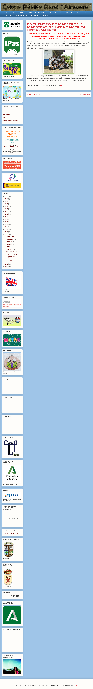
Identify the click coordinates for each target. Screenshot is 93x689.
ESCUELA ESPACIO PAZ (10, 121)
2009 (6, 264)
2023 (6, 201)
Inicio (60, 94)
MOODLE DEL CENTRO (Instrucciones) (40, 12)
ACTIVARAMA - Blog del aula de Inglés (75, 12)
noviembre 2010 (11, 236)
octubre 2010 (11, 239)
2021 (6, 206)
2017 (6, 216)
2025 (6, 196)
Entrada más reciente (34, 94)
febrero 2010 (10, 249)
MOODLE (22, 12)
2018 (6, 214)
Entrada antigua (85, 94)
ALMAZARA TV (35, 16)
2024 (6, 199)
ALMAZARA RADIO (21, 16)
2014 (6, 224)
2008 (6, 266)
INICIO (7, 12)
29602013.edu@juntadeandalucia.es (12, 151)
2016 (6, 219)
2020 (6, 209)
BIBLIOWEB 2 (8, 16)
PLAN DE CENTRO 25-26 (10, 533)
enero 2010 (10, 261)
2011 (6, 232)
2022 (6, 204)
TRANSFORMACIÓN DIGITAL (12, 109)
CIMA (4, 118)
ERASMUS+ (46, 16)
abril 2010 (10, 244)
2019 (6, 211)
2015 (6, 221)
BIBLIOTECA (58, 12)
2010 (6, 234)
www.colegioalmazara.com (12, 146)
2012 (6, 229)
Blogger (76, 685)
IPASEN (14, 12)
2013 (6, 226)
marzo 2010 (10, 246)
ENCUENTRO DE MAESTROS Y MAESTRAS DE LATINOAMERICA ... (11, 254)
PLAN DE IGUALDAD (9, 112)
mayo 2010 (10, 241)
